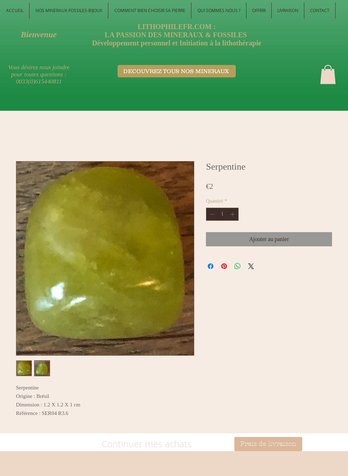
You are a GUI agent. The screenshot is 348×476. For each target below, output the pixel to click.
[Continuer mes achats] (146, 444)
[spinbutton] (222, 214)
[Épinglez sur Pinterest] (224, 266)
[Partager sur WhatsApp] (237, 266)
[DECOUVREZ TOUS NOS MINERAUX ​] (177, 71)
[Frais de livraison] (268, 444)
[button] (328, 74)
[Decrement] (211, 214)
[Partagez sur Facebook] (210, 266)
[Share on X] (251, 266)
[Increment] (233, 214)
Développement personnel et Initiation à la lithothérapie (176, 43)
